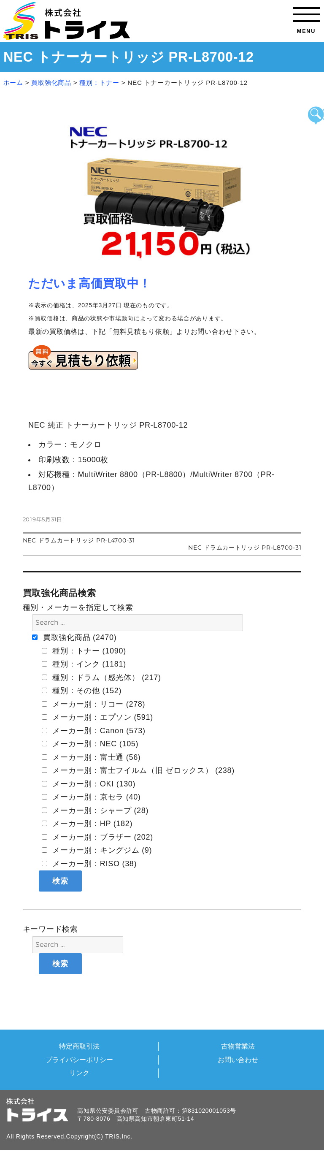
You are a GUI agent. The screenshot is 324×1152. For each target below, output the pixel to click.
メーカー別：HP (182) (87, 823)
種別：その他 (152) (82, 690)
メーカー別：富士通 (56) (91, 757)
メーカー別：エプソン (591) (97, 717)
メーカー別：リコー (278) (94, 704)
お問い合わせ (238, 1059)
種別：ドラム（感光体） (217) (101, 677)
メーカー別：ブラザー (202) (97, 837)
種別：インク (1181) (84, 664)
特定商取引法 (79, 1046)
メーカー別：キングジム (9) (97, 850)
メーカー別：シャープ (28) (95, 810)
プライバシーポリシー (79, 1059)
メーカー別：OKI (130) (89, 784)
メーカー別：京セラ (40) (91, 797)
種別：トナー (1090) (84, 651)
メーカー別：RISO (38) (89, 863)
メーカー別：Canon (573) (94, 730)
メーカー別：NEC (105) (90, 744)
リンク (79, 1072)
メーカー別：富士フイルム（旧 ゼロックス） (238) (138, 770)
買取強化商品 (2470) (74, 637)
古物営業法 (238, 1046)
